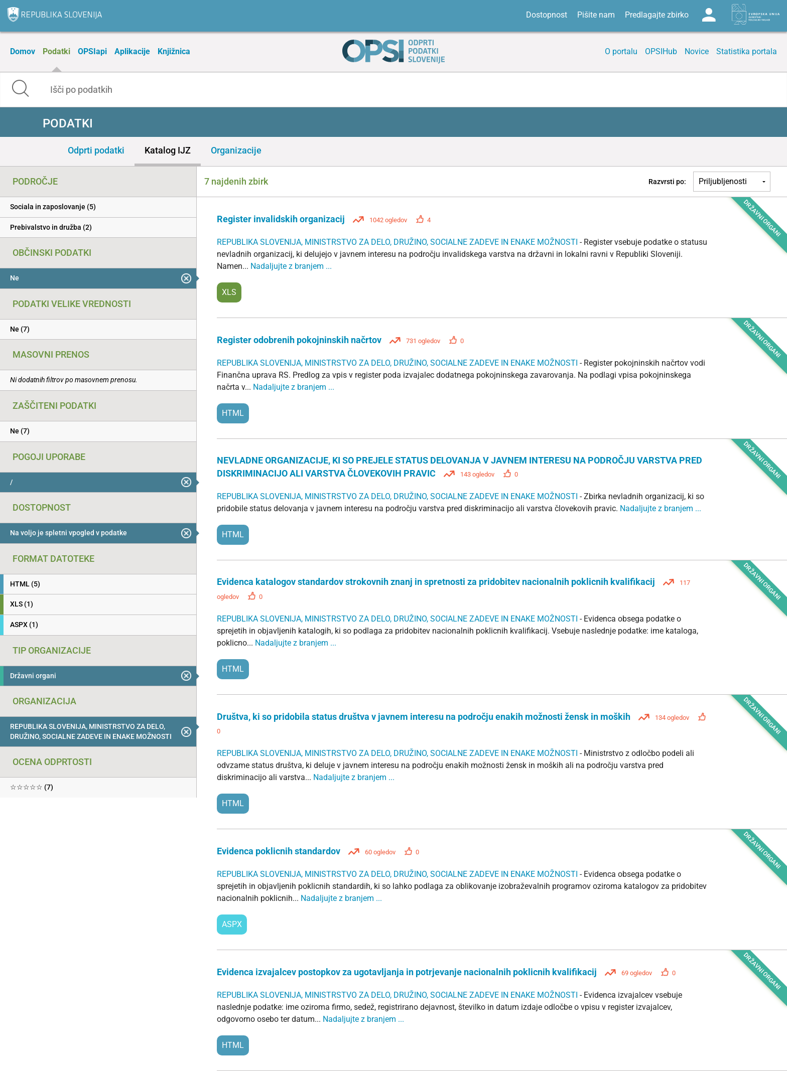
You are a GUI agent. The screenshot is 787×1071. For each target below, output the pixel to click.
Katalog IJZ (168, 150)
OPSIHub (661, 51)
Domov (22, 51)
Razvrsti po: (667, 182)
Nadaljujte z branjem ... (291, 266)
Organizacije (236, 150)
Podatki (56, 51)
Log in (709, 15)
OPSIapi (92, 51)
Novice (697, 51)
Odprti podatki (96, 150)
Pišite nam (596, 15)
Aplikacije (132, 51)
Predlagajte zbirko (657, 15)
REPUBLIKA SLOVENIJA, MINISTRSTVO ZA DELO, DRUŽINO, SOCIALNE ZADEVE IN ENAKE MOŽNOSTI (398, 242)
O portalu (621, 51)
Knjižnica (174, 51)
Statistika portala (746, 51)
